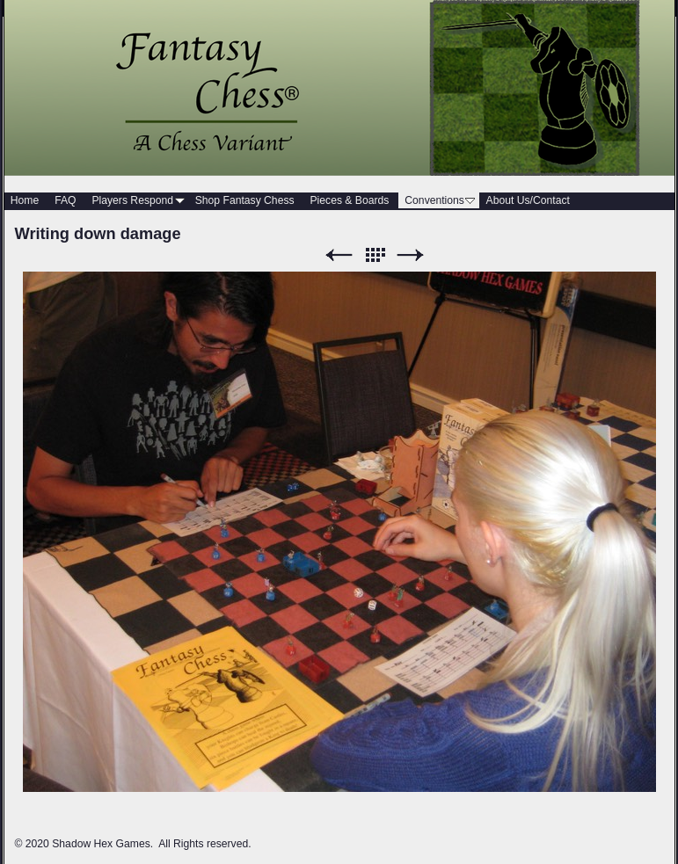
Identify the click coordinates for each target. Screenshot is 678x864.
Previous (339, 255)
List (375, 255)
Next (411, 255)
